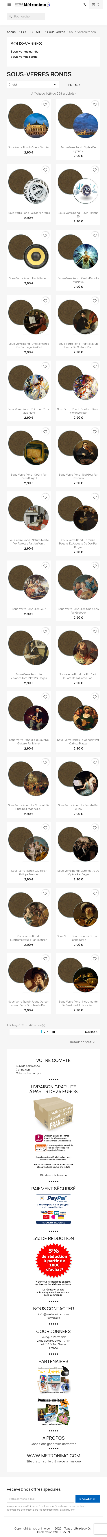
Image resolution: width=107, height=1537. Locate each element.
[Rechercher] (26, 16)
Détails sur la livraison (53, 1175)
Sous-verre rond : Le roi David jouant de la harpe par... (78, 676)
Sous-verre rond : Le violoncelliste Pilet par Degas (29, 676)
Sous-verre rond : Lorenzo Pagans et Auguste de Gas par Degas (78, 543)
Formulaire (53, 1318)
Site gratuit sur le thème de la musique (53, 1461)
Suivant (92, 1032)
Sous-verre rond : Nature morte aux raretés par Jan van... (29, 541)
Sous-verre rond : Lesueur (29, 609)
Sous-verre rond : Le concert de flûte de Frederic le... (28, 807)
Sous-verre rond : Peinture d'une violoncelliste (78, 411)
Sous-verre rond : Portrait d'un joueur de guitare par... (78, 345)
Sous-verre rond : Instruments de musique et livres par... (78, 1003)
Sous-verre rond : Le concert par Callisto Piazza (78, 741)
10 (53, 1032)
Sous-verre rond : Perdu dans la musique (78, 280)
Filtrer (74, 85)
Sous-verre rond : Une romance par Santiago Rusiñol (28, 345)
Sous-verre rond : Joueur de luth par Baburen (78, 937)
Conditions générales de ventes (53, 1444)
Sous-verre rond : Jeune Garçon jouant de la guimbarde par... (28, 1003)
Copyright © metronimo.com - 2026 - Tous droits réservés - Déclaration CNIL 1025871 (53, 1530)
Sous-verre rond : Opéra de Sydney (78, 149)
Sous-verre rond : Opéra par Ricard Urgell (29, 476)
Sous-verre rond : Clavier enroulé (29, 213)
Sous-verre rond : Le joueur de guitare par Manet (29, 741)
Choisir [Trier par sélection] (33, 84)
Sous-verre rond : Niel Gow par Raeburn (78, 476)
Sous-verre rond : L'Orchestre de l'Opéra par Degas (78, 872)
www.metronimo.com (53, 1456)
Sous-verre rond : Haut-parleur (29, 278)
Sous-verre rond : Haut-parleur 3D (78, 214)
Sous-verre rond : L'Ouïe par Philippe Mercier (29, 872)
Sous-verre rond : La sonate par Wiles (78, 807)
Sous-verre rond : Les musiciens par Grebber (78, 610)
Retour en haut (83, 1042)
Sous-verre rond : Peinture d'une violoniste (29, 411)
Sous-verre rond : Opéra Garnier (28, 147)
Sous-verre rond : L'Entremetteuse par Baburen (28, 937)
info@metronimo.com (53, 1314)
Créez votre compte (28, 1073)
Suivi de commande (28, 1066)
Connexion (23, 1069)
